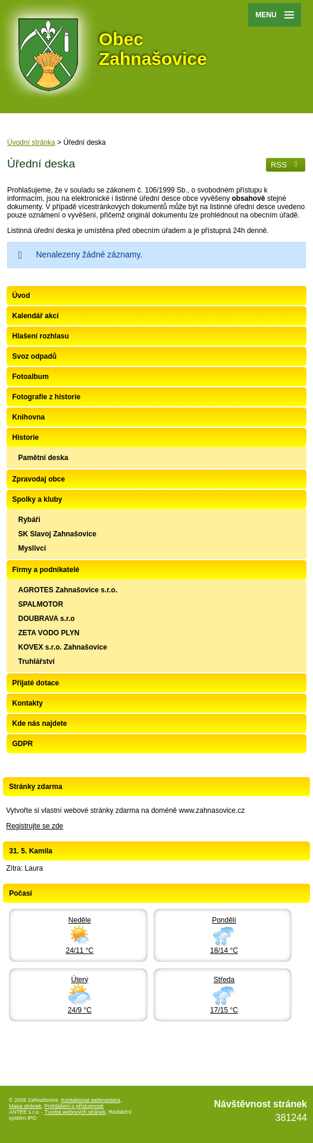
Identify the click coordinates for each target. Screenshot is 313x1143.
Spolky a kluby (37, 499)
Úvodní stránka (31, 142)
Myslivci (32, 548)
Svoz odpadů (34, 356)
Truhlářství (36, 661)
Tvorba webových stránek (75, 1112)
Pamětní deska (43, 458)
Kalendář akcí (35, 316)
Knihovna (28, 417)
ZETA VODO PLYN (49, 633)
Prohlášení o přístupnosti (74, 1106)
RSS (286, 164)
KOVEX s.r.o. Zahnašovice (62, 647)
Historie (25, 437)
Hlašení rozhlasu (40, 336)
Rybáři (29, 519)
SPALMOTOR (41, 604)
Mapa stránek (25, 1106)
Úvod (21, 295)
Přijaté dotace (36, 683)
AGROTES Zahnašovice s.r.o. (68, 590)
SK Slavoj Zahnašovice (57, 534)
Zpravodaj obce (38, 479)
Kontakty (27, 703)
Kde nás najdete (39, 723)
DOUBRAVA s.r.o (46, 618)
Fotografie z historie (46, 397)
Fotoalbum (30, 376)
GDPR (22, 744)
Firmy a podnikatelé (46, 570)
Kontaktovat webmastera (90, 1100)
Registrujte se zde (34, 826)
